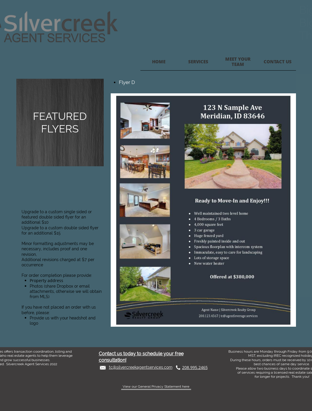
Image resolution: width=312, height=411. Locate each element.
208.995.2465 (195, 367)
